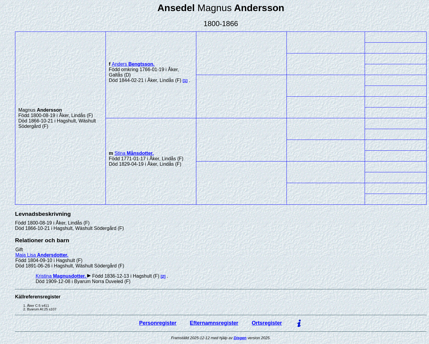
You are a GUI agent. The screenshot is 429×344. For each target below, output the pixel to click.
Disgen (240, 338)
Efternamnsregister (214, 323)
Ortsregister (267, 323)
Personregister (157, 323)
